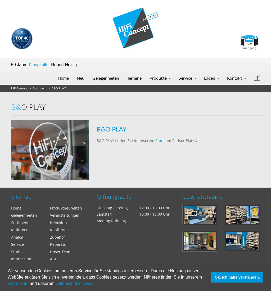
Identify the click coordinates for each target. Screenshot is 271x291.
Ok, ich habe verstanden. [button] (237, 277)
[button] (96, 284)
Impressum (18, 283)
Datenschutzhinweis (74, 283)
